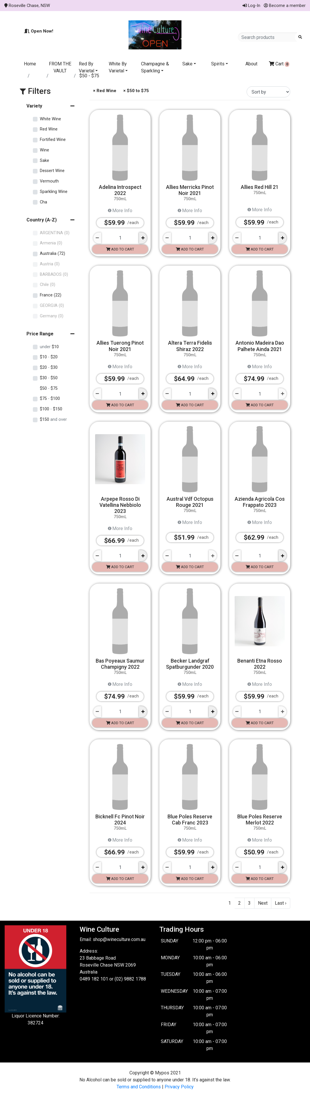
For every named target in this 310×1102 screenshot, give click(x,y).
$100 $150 (51, 409)
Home (30, 64)
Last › (280, 903)
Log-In (251, 5)
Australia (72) (52, 253)
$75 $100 (50, 398)
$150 (53, 419)
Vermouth (49, 181)
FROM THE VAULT (60, 67)
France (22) (50, 295)
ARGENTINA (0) (55, 232)
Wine (44, 150)
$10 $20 (49, 357)
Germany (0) (51, 316)
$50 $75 (49, 388)
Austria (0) (50, 264)
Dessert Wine (52, 170)
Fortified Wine (53, 139)
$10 (49, 346)
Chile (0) (47, 284)
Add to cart (120, 249)
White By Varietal (118, 67)
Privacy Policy (179, 1087)
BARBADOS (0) (54, 274)
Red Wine (62, 75)
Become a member (285, 5)
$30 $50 (49, 377)
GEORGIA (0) (52, 305)
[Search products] (268, 37)
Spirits (218, 64)
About (251, 64)
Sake (187, 64)
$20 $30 (49, 367)
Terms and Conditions (139, 1087)
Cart (279, 64)
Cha (43, 202)
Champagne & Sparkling (155, 67)
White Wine (50, 119)
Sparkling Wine (53, 191)
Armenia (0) (51, 243)
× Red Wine (104, 90)
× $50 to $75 (135, 90)
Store (38, 75)
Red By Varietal (86, 67)
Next (263, 903)
